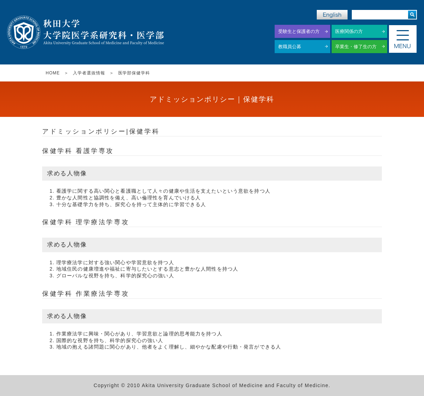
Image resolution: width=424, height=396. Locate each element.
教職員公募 (289, 46)
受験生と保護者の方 (299, 31)
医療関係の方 (349, 31)
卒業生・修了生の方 (356, 46)
